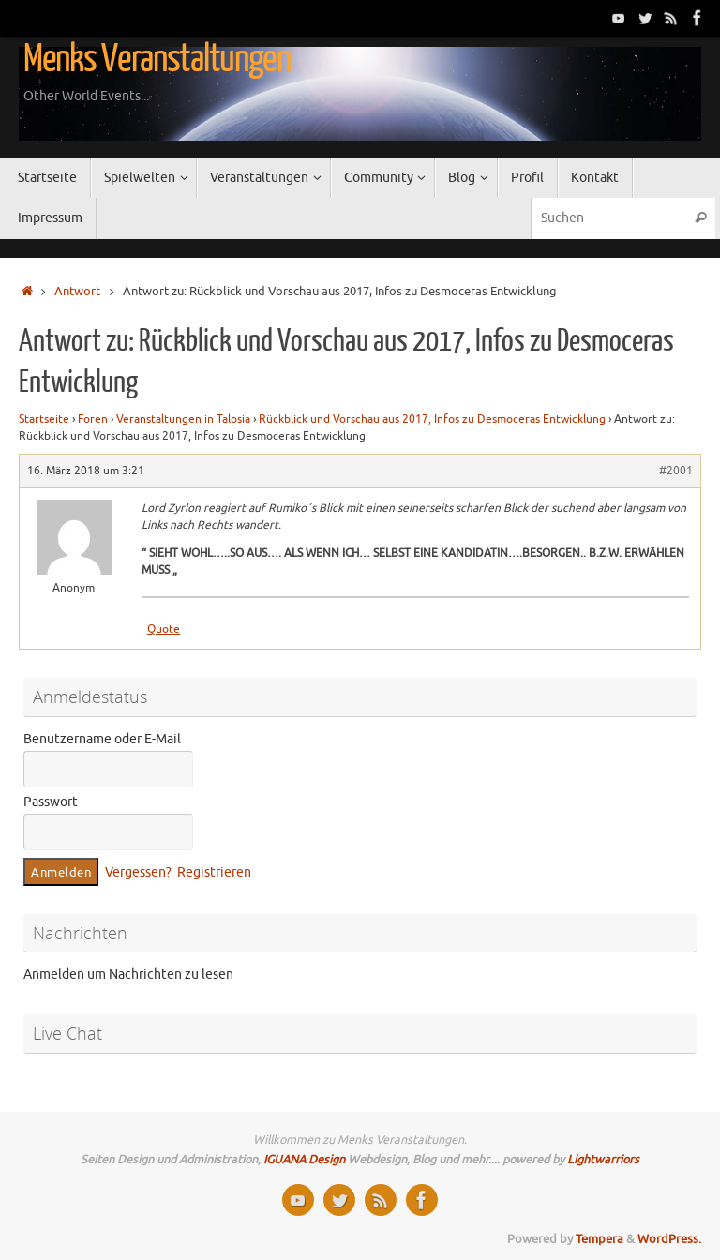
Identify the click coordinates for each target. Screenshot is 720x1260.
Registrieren (214, 872)
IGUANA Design (304, 1159)
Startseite (44, 419)
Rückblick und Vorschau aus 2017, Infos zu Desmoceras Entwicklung (432, 419)
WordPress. (669, 1239)
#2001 (676, 470)
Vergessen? (138, 872)
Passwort (50, 802)
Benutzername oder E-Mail (102, 739)
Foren (93, 419)
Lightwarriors (603, 1159)
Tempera (599, 1239)
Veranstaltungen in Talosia (183, 419)
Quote (163, 629)
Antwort (77, 291)
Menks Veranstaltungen (157, 59)
